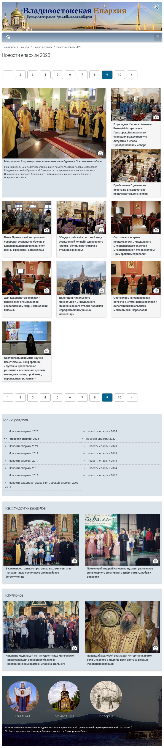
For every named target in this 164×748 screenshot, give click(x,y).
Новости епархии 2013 (23, 475)
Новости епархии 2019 (23, 453)
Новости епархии (42, 47)
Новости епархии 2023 (68, 47)
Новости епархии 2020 (102, 446)
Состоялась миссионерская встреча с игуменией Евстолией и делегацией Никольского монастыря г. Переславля (135, 304)
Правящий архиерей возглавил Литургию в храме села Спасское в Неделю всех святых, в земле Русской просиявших (119, 659)
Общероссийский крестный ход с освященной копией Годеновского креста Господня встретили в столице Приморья (81, 243)
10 (119, 74)
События (24, 47)
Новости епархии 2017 (23, 460)
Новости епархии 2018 (102, 453)
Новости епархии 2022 (100, 438)
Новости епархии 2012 (102, 475)
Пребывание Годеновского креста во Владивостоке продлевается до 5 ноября (130, 189)
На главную (9, 47)
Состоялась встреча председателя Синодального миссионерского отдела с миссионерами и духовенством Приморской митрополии (134, 246)
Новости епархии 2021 (23, 446)
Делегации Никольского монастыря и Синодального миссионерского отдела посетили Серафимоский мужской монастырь (81, 306)
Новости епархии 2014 (102, 468)
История (106, 716)
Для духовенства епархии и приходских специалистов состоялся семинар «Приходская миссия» (26, 304)
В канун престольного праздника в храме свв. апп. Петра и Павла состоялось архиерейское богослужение (39, 572)
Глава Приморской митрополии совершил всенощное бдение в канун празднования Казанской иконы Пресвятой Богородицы (24, 243)
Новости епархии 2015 (23, 468)
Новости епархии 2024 (102, 431)
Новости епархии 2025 (23, 431)
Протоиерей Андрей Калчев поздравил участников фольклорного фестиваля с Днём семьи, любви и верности (120, 572)
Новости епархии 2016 (102, 460)
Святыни (22, 716)
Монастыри (64, 716)
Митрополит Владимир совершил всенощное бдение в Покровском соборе (53, 161)
